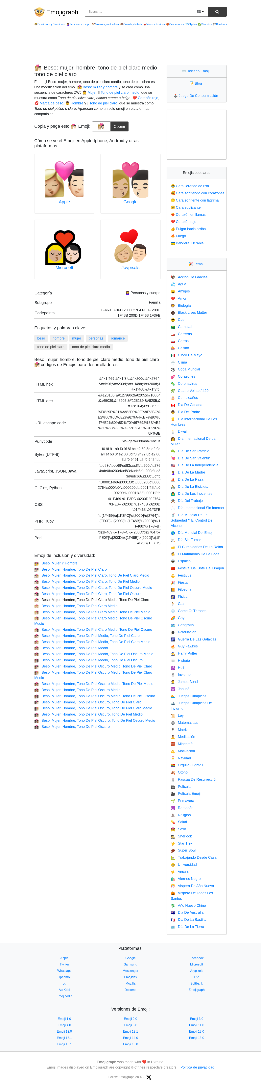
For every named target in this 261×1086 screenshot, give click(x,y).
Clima (179, 362)
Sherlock (181, 836)
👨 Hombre (74, 103)
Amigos (180, 291)
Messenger (130, 970)
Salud (179, 822)
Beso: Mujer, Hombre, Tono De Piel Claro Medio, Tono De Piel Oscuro (93, 630)
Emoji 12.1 (130, 1031)
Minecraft (182, 744)
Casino (180, 348)
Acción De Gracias (189, 277)
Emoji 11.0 (196, 1025)
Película (181, 787)
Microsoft (64, 267)
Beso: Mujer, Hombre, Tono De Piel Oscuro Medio (77, 690)
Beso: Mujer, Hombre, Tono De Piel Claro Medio (75, 606)
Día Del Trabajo (187, 501)
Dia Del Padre (185, 412)
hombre (59, 338)
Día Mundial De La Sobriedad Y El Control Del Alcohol (192, 520)
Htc (196, 977)
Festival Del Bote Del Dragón (197, 568)
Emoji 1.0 (64, 1018)
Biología (181, 306)
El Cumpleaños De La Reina (197, 547)
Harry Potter (184, 653)
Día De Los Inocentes (191, 494)
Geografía (182, 625)
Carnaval (181, 327)
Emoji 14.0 (130, 1038)
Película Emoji (186, 794)
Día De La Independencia (195, 465)
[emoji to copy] (101, 126)
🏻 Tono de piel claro (102, 103)
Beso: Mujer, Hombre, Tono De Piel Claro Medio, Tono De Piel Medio (92, 612)
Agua (178, 284)
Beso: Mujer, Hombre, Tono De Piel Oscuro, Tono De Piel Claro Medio (93, 708)
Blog (196, 83)
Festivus (181, 575)
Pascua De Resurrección (194, 779)
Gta (177, 604)
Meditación (183, 737)
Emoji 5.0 (130, 1025)
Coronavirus (184, 384)
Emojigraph (62, 12)
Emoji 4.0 (64, 1025)
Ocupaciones (175, 24)
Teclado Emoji (196, 71)
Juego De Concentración (196, 96)
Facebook (196, 958)
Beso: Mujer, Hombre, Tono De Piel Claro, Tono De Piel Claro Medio (91, 575)
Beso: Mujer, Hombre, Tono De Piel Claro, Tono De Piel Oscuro (87, 594)
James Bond (184, 682)
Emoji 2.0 (130, 1018)
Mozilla (130, 983)
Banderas (220, 24)
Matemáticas (184, 723)
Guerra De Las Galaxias (193, 639)
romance (118, 338)
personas (96, 338)
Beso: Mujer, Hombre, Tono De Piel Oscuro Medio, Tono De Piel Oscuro (94, 696)
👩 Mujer (89, 93)
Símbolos (205, 24)
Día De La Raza (187, 479)
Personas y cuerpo (78, 24)
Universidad (184, 865)
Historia (180, 661)
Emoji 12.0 (64, 1031)
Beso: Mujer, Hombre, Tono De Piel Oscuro (72, 727)
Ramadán (182, 808)
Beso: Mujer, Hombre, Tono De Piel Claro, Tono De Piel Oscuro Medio (93, 588)
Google (131, 201)
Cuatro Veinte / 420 (190, 391)
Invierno (181, 675)
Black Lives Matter (189, 312)
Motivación (183, 751)
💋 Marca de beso (48, 103)
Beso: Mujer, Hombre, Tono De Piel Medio (71, 648)
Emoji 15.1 (64, 1044)
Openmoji (64, 977)
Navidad (181, 758)
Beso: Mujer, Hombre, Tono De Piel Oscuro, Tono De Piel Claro (87, 702)
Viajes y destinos (154, 24)
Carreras (181, 334)
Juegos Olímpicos (188, 696)
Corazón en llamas (188, 215)
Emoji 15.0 (196, 1038)
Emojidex (130, 977)
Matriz (179, 730)
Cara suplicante (186, 207)
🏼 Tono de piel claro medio (119, 93)
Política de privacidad (197, 1067)
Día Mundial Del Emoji (192, 533)
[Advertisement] (130, 48)
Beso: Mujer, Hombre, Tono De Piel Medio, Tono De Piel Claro (87, 636)
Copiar (120, 125)
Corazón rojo (183, 222)
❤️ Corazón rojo (145, 98)
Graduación (183, 632)
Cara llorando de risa (190, 186)
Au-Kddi (64, 989)
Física (179, 597)
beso (41, 338)
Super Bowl (183, 850)
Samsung (130, 964)
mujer (76, 338)
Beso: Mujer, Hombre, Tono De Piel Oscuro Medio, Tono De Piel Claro (93, 666)
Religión (181, 815)
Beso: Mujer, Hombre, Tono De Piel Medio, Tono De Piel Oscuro (88, 660)
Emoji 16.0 (130, 1044)
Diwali (179, 431)
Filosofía (181, 589)
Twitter (64, 964)
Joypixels (130, 267)
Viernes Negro (186, 879)
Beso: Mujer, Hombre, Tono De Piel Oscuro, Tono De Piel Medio (88, 714)
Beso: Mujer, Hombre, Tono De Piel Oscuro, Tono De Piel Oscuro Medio (94, 720)
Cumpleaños (184, 398)
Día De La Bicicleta (189, 487)
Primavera (182, 801)
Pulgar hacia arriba (188, 229)
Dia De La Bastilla (188, 920)
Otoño (179, 772)
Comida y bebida (131, 24)
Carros (180, 341)
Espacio (181, 561)
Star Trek (181, 843)
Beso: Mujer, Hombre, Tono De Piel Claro (70, 569)
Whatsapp (64, 970)
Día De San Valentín (190, 458)
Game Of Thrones (188, 611)
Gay (177, 618)
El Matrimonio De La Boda (195, 554)
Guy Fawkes (184, 646)
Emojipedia (64, 996)
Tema (196, 264)
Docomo (130, 989)
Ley (177, 716)
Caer (178, 320)
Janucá (180, 689)
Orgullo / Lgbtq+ (187, 765)
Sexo (178, 829)
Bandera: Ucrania (187, 243)
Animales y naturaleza (105, 24)
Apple (64, 201)
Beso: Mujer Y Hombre (56, 563)
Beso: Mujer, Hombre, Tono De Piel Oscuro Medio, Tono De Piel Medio (93, 684)
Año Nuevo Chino (188, 906)
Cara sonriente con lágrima (195, 200)
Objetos (191, 24)
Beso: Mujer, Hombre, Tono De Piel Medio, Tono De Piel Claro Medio (92, 642)
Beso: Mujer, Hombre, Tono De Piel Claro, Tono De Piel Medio (87, 582)
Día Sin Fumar (186, 540)
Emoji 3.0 (196, 1018)
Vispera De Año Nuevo (192, 886)
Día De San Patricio (190, 451)
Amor (178, 298)
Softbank (196, 983)
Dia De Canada (186, 405)
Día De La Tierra (187, 927)
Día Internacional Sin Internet (197, 508)
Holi (177, 668)
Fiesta (179, 582)
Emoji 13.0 (196, 1031)
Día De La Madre (188, 472)
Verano (180, 872)
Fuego (178, 236)
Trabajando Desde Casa (194, 857)
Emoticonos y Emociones (49, 24)
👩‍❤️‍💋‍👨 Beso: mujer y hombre (97, 87)
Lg (64, 983)
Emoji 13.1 (64, 1038)
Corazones (183, 376)
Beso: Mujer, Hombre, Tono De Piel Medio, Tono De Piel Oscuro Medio (93, 654)
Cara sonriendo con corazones (198, 193)
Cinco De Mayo (186, 355)
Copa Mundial (185, 369)
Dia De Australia (187, 912)
